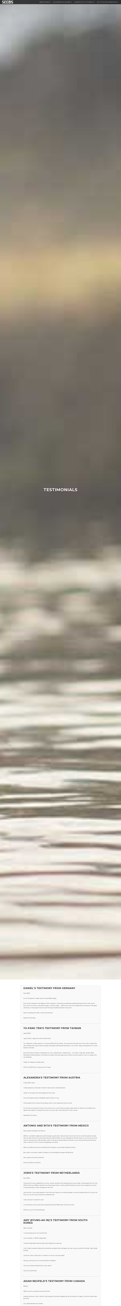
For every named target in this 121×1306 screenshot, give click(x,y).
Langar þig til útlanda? (84, 2)
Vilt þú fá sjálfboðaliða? (107, 2)
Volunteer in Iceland (62, 2)
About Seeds (45, 2)
